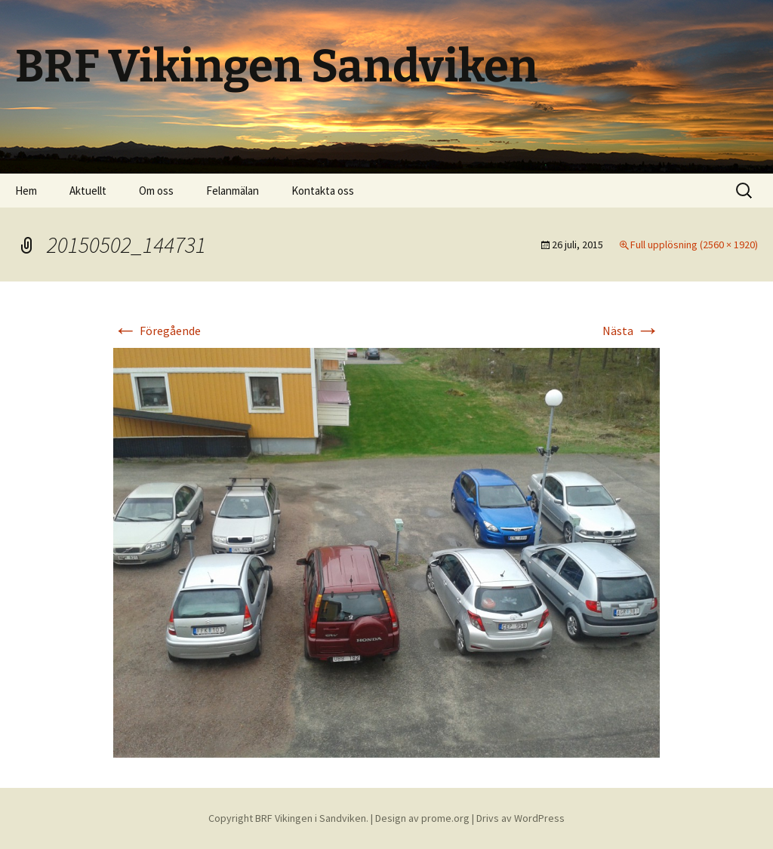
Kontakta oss (322, 190)
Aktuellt (87, 190)
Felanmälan (232, 190)
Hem (26, 190)
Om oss (156, 190)
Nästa (631, 330)
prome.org (445, 818)
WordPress (539, 818)
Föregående (157, 330)
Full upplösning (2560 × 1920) (694, 244)
